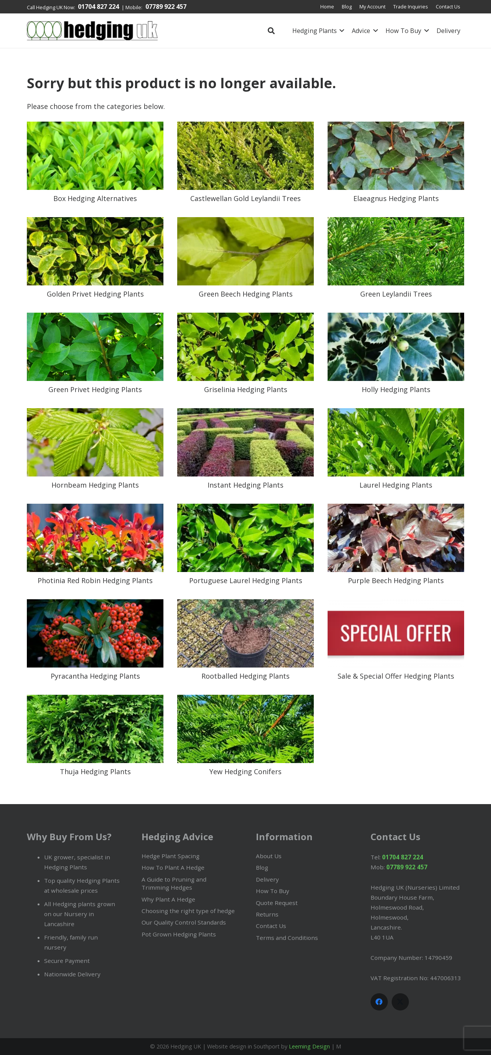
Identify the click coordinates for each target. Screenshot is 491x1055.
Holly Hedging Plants (396, 389)
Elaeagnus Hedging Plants (396, 198)
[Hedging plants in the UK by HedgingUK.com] (92, 30)
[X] (400, 1001)
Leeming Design (309, 1046)
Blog (262, 867)
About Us (269, 856)
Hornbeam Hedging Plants (95, 485)
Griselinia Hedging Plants (245, 389)
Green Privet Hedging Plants (95, 389)
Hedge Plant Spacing (170, 856)
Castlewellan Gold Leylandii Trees (245, 198)
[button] (271, 30)
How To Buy (272, 891)
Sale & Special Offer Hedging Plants (396, 676)
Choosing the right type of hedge (188, 911)
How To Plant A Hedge (173, 867)
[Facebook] (379, 1001)
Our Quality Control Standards (184, 922)
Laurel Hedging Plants (395, 485)
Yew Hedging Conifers (245, 771)
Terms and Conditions (287, 937)
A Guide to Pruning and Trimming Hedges (174, 883)
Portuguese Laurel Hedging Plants (245, 580)
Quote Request (277, 903)
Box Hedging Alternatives (95, 198)
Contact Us (271, 926)
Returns (267, 914)
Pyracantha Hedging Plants (95, 676)
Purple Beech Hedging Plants (396, 580)
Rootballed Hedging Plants (245, 676)
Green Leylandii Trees (396, 293)
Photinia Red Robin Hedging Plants (95, 580)
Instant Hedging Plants (245, 485)
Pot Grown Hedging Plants (179, 934)
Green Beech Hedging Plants (246, 293)
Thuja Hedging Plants (95, 771)
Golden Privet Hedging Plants (95, 293)
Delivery (267, 879)
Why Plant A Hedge (168, 899)
